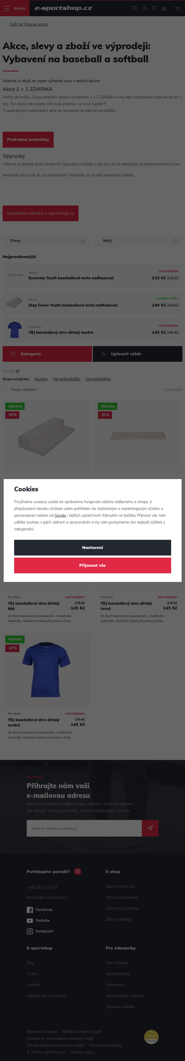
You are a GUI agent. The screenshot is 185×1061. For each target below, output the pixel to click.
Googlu (60, 516)
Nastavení (92, 548)
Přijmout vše (92, 566)
